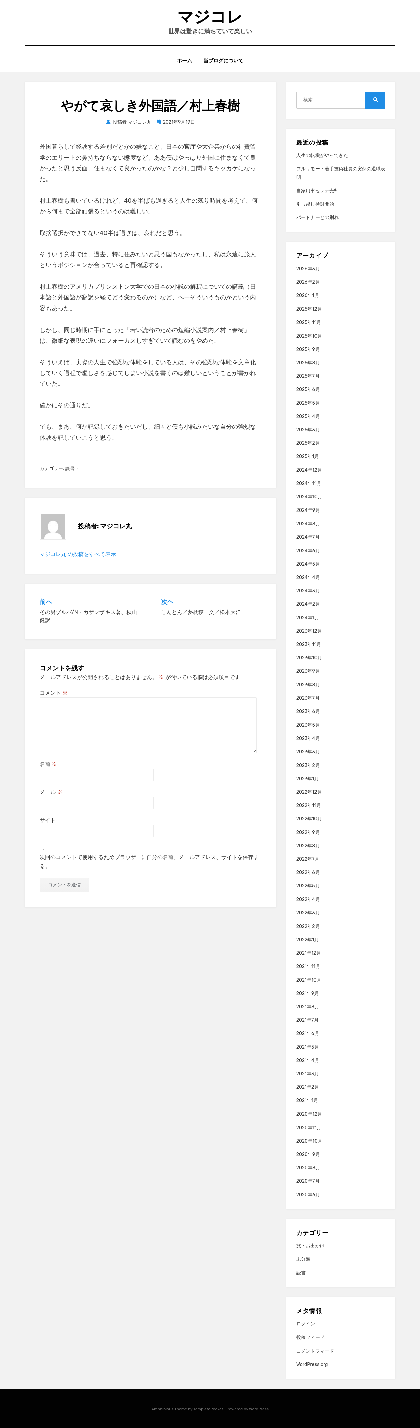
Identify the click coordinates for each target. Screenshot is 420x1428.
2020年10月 (309, 1141)
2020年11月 (308, 1128)
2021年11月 (308, 966)
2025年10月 (309, 336)
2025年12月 (309, 309)
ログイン (305, 1324)
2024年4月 (308, 577)
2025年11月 (308, 322)
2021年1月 (307, 1100)
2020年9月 (308, 1154)
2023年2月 (308, 765)
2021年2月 (307, 1087)
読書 (70, 468)
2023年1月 (307, 779)
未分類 (303, 1259)
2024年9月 (308, 510)
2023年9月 (308, 671)
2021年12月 (308, 953)
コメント (54, 693)
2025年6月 (308, 389)
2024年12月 (309, 470)
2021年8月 (307, 1007)
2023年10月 (309, 658)
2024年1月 (307, 618)
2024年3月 (308, 591)
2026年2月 (308, 282)
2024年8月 (308, 524)
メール (51, 792)
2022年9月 (308, 832)
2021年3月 (307, 1074)
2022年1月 (307, 940)
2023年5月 (308, 725)
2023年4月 (308, 738)
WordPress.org (312, 1364)
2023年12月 (309, 631)
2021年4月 (307, 1060)
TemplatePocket (208, 1409)
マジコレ (210, 17)
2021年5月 (307, 1047)
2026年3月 (308, 269)
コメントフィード (315, 1351)
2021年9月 (307, 993)
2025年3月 (308, 430)
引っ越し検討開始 (315, 204)
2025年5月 (308, 403)
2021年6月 (307, 1033)
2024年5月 (308, 564)
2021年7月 (307, 1020)
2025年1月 (307, 456)
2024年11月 (308, 483)
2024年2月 (308, 604)
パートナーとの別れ (317, 217)
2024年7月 (308, 537)
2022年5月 (308, 886)
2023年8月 (308, 685)
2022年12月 (309, 792)
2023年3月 (308, 752)
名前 (48, 764)
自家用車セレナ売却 (317, 191)
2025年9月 (308, 349)
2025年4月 (308, 416)
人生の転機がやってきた (322, 155)
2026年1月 (307, 295)
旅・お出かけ (310, 1246)
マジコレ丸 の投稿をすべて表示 (78, 554)
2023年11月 (308, 644)
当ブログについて (223, 60)
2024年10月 (309, 497)
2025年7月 (308, 376)
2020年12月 (309, 1114)
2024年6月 (308, 551)
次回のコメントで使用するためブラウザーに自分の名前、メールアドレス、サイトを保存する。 (149, 861)
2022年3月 (308, 913)
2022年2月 (308, 926)
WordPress (259, 1409)
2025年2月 (308, 443)
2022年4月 (308, 899)
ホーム (184, 60)
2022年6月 (308, 872)
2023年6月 (308, 712)
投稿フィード (310, 1337)
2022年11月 (308, 805)
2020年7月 (308, 1181)
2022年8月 (308, 846)
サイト (48, 820)
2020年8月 (308, 1168)
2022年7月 (308, 859)
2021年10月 (308, 980)
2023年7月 (308, 698)
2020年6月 (308, 1195)
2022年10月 (309, 819)
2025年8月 (308, 363)
